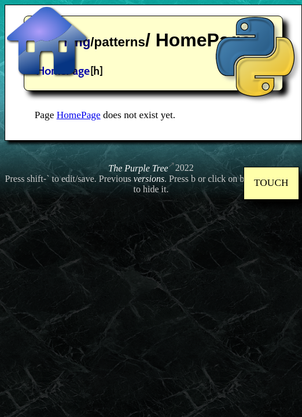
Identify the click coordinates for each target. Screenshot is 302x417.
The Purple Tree (138, 168)
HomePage (79, 114)
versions (149, 179)
